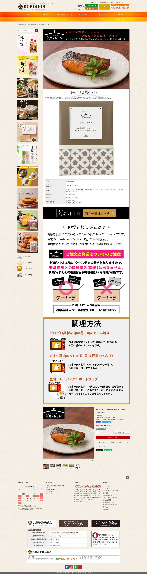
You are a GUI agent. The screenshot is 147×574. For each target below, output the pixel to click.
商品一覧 (120, 19)
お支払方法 (49, 482)
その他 (83, 19)
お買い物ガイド (107, 495)
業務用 (101, 19)
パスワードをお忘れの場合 (110, 490)
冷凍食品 (120, 14)
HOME (19, 24)
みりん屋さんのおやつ (64, 14)
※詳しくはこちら (51, 493)
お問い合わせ (107, 509)
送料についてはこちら (80, 501)
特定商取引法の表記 (109, 502)
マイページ (106, 486)
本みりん (45, 14)
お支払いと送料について (110, 497)
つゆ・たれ (101, 14)
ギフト (64, 19)
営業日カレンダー (23, 482)
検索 (36, 30)
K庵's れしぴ (25, 24)
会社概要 (105, 493)
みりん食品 (83, 14)
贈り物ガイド (107, 507)
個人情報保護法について (110, 504)
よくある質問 (107, 500)
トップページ (26, 14)
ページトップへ (127, 477)
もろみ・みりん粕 (45, 19)
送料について (78, 482)
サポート (105, 482)
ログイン (105, 488)
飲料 (26, 19)
